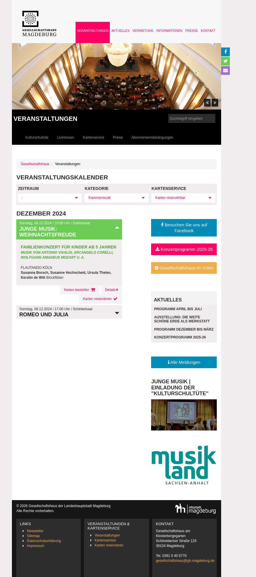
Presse (191, 30)
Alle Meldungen (184, 362)
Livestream (65, 137)
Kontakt (208, 30)
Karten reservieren (100, 299)
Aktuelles (120, 30)
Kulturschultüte (36, 137)
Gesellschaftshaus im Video (184, 267)
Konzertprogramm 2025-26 (184, 249)
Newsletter (35, 531)
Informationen (169, 30)
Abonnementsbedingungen (152, 137)
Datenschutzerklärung (44, 541)
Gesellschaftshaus (35, 164)
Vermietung (143, 30)
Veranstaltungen (92, 30)
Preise (118, 137)
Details (111, 289)
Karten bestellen (80, 289)
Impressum (35, 546)
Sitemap (33, 536)
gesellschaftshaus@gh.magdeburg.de (185, 561)
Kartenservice (93, 137)
